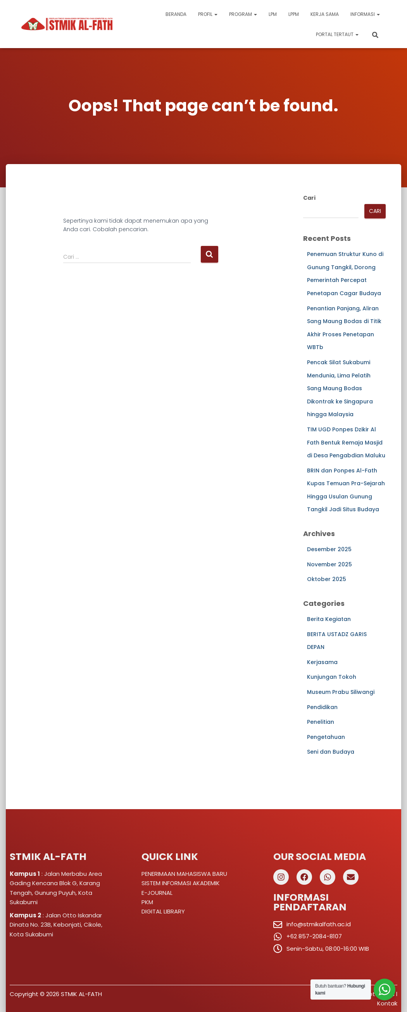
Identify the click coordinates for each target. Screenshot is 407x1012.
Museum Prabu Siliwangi (340, 692)
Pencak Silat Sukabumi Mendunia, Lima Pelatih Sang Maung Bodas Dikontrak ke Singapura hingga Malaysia (340, 388)
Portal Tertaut (337, 34)
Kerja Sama (324, 14)
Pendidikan (322, 707)
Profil (207, 14)
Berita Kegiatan (329, 619)
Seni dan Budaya (330, 752)
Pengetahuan (326, 737)
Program (243, 14)
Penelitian (320, 722)
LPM (273, 14)
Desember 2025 (329, 549)
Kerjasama (322, 662)
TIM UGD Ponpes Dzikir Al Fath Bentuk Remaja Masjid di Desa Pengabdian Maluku (346, 442)
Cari (309, 198)
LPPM (293, 14)
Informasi (365, 14)
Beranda (176, 14)
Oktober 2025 (326, 579)
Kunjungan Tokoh (331, 677)
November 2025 (329, 564)
